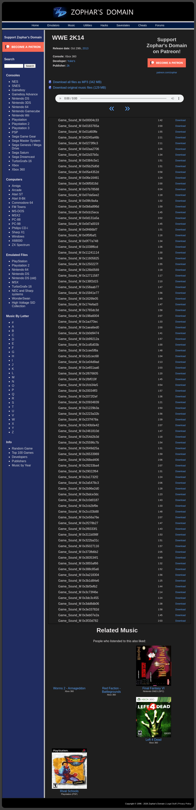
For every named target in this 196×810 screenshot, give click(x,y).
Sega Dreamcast (23, 156)
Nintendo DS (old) (24, 278)
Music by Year (21, 465)
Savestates (123, 25)
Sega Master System (26, 140)
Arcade (17, 190)
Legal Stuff (171, 804)
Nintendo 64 (20, 107)
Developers (19, 457)
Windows (18, 236)
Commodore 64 (22, 202)
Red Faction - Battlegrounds (111, 690)
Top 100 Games (22, 452)
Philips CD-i (20, 228)
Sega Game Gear (24, 136)
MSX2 (16, 215)
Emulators (53, 25)
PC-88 (16, 219)
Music (71, 25)
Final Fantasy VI (153, 688)
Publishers (19, 461)
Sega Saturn (20, 152)
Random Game (22, 448)
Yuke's (71, 61)
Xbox (15, 165)
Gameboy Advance (25, 94)
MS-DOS (18, 211)
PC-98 (16, 223)
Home (35, 25)
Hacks (104, 25)
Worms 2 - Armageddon (69, 688)
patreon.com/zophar (167, 72)
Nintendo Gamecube (26, 111)
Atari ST (17, 194)
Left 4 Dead (154, 739)
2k (68, 65)
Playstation (19, 119)
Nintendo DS (20, 98)
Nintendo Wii (20, 115)
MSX (15, 282)
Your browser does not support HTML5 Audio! (119, 97)
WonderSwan (21, 298)
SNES (16, 85)
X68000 (17, 240)
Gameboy (18, 90)
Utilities (87, 25)
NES (15, 81)
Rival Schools (69, 791)
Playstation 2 (20, 123)
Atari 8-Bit (18, 198)
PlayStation (19, 261)
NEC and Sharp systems (22, 292)
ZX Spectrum (21, 245)
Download (180, 120)
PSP (15, 132)
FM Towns (19, 207)
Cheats (142, 25)
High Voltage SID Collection (23, 304)
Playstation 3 (20, 128)
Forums (159, 25)
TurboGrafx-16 (22, 161)
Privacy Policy (184, 804)
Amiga (16, 185)
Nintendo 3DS (21, 102)
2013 (85, 48)
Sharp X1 (18, 232)
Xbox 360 (18, 169)
